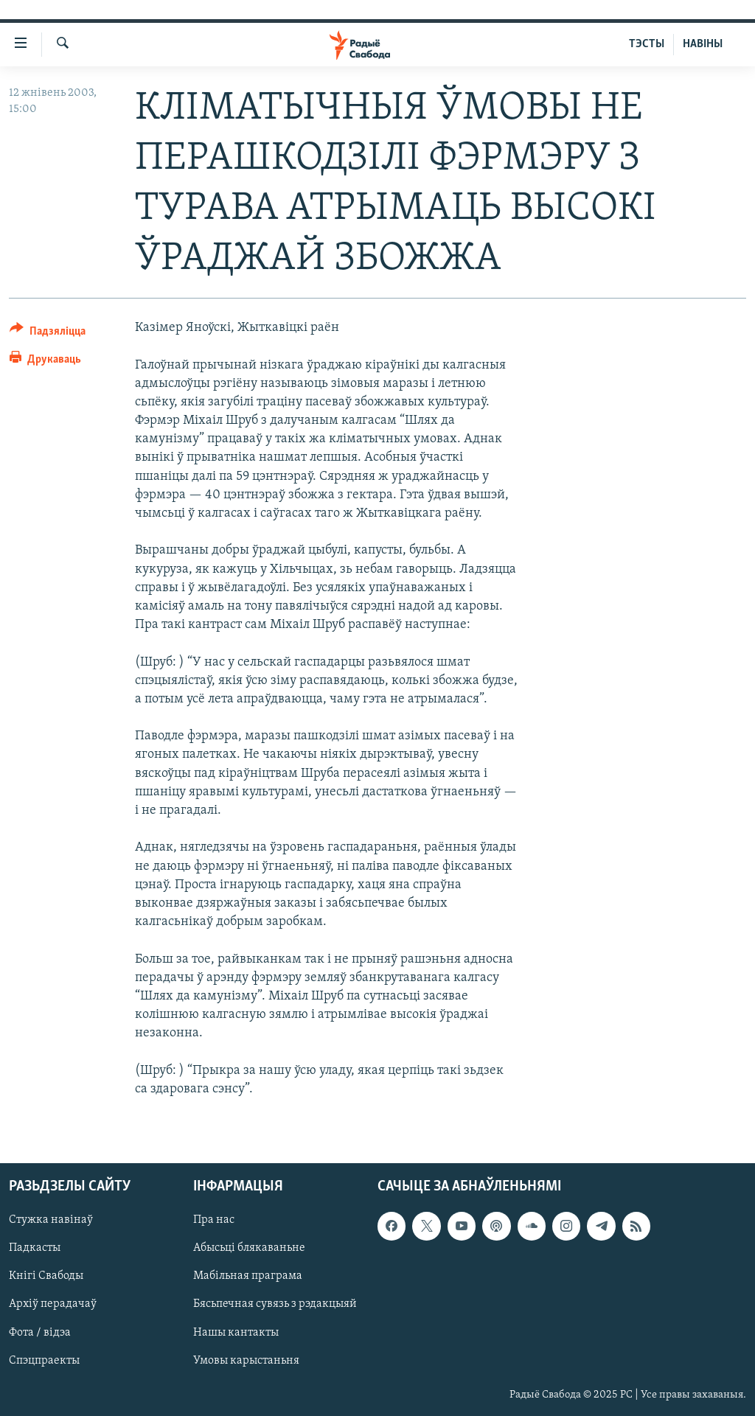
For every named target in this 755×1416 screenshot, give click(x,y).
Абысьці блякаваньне (249, 1248)
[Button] (48, 333)
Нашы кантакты (236, 1333)
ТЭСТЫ (646, 44)
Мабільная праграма (247, 1276)
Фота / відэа (40, 1333)
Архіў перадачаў (53, 1304)
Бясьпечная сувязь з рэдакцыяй (275, 1304)
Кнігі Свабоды (46, 1276)
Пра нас (213, 1220)
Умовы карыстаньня (246, 1361)
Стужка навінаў (51, 1220)
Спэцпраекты (44, 1361)
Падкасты (34, 1248)
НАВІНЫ (703, 44)
